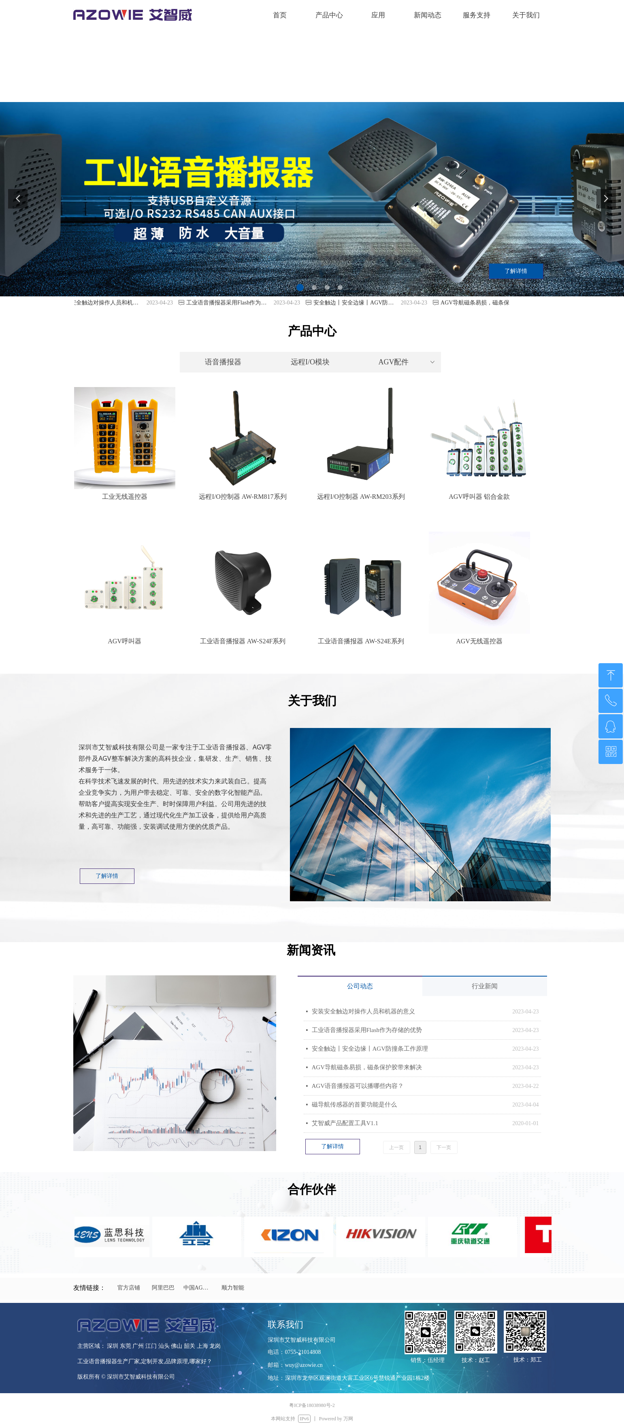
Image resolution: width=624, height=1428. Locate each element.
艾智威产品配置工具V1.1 (345, 1123)
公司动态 (360, 986)
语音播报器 (223, 362)
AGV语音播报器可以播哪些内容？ (358, 1086)
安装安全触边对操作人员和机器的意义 (363, 1011)
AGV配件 (407, 362)
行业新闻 (485, 986)
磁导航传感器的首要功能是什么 (354, 1104)
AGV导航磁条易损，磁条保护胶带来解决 (367, 1067)
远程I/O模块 (310, 362)
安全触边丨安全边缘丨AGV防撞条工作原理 (370, 1048)
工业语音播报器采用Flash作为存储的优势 (367, 1030)
